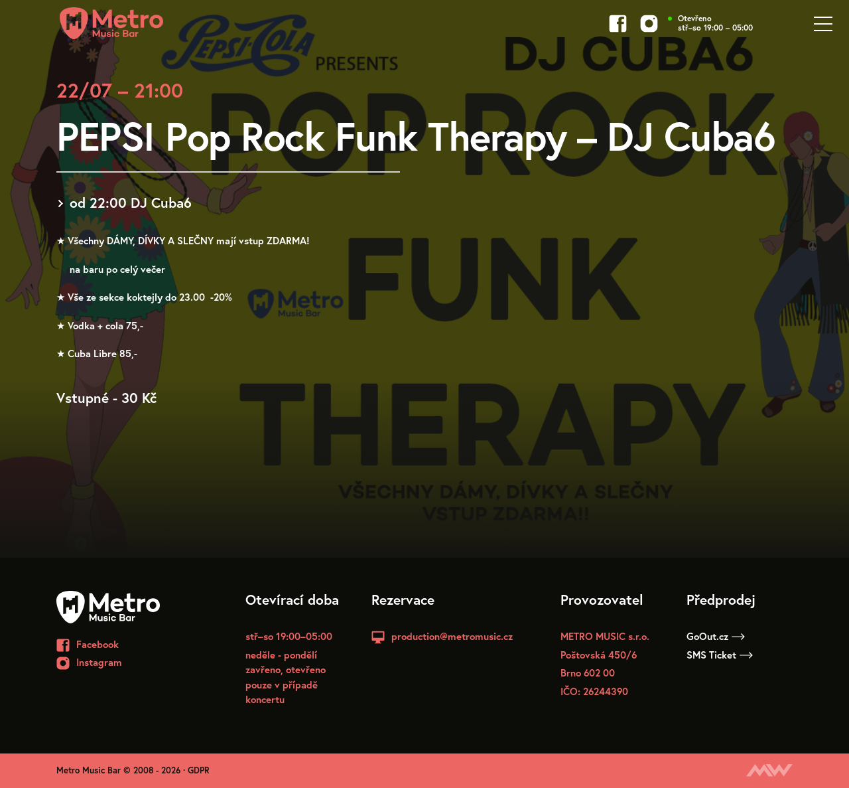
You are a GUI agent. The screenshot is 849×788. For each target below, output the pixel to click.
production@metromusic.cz (452, 636)
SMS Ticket (719, 654)
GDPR (199, 770)
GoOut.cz (715, 636)
